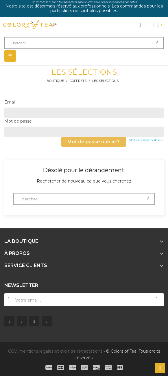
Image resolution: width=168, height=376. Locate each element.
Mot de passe (18, 121)
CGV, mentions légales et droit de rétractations (55, 351)
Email (10, 102)
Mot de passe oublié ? (146, 140)
